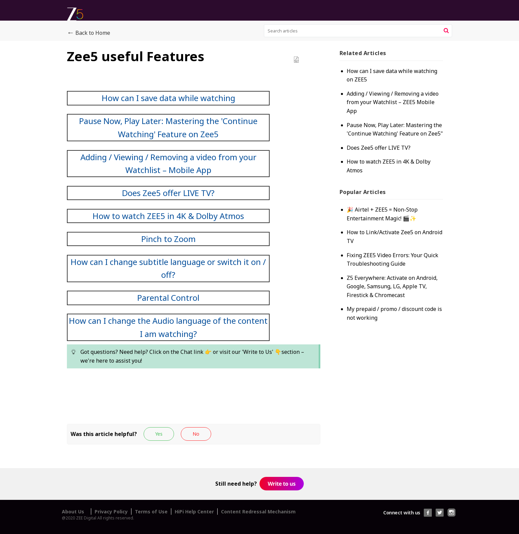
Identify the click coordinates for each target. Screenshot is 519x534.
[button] (446, 31)
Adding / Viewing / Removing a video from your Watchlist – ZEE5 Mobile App (390, 102)
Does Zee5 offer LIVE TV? (381, 156)
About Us (73, 511)
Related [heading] (365, 53)
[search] (358, 30)
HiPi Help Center (194, 511)
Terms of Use (151, 511)
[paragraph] (193, 248)
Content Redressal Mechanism (258, 511)
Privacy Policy (111, 511)
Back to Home (88, 33)
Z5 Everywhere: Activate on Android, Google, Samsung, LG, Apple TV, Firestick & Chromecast (394, 295)
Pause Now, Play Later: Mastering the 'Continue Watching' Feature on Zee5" (394, 133)
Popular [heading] (365, 200)
